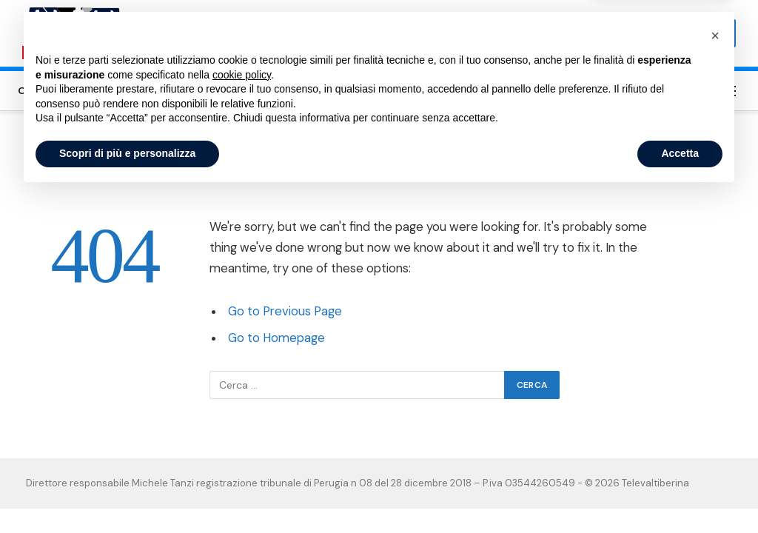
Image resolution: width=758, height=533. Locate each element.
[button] (715, 374)
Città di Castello (61, 90)
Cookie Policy (530, 90)
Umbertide (451, 90)
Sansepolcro (151, 90)
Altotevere (379, 90)
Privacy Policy (616, 90)
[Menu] (729, 90)
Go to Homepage (276, 338)
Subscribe (698, 33)
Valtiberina (307, 90)
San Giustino (231, 90)
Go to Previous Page (285, 311)
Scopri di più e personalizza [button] (127, 492)
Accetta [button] (680, 492)
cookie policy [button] (241, 414)
